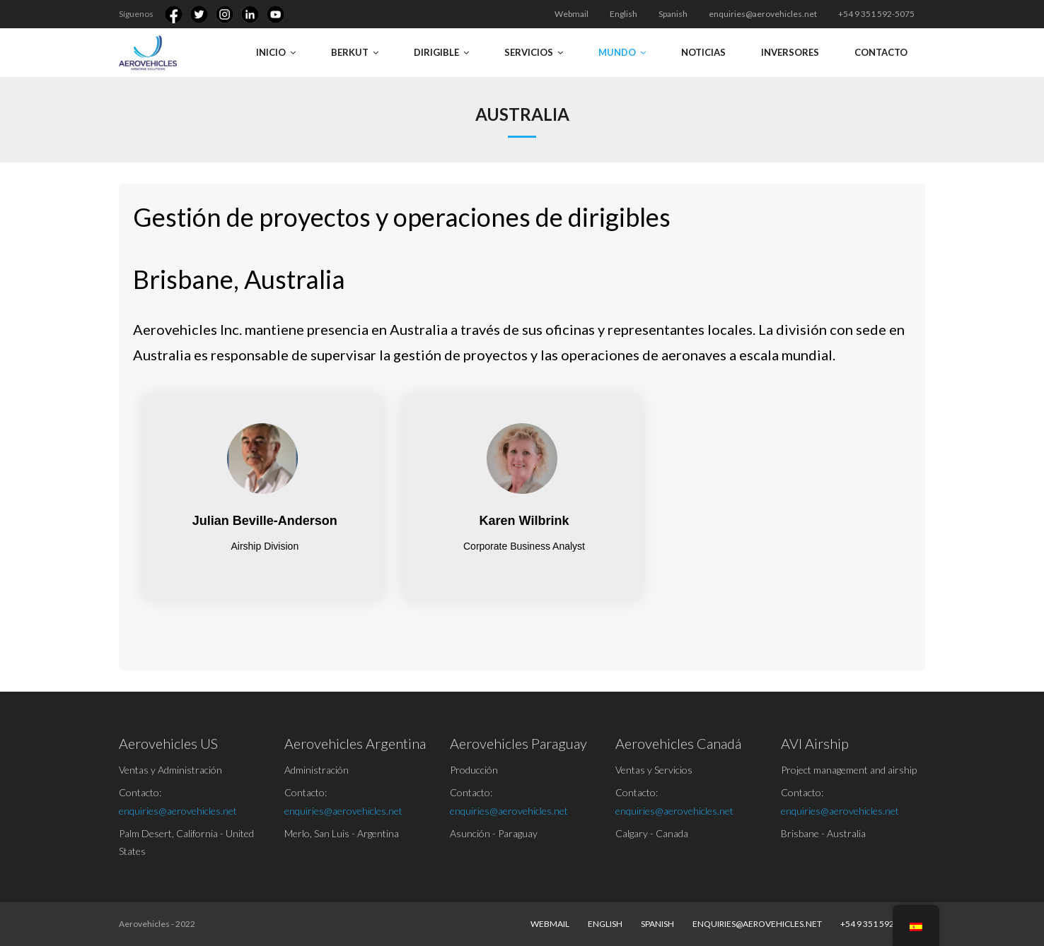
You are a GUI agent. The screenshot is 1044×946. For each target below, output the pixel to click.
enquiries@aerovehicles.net (763, 13)
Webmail (571, 13)
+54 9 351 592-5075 (876, 13)
